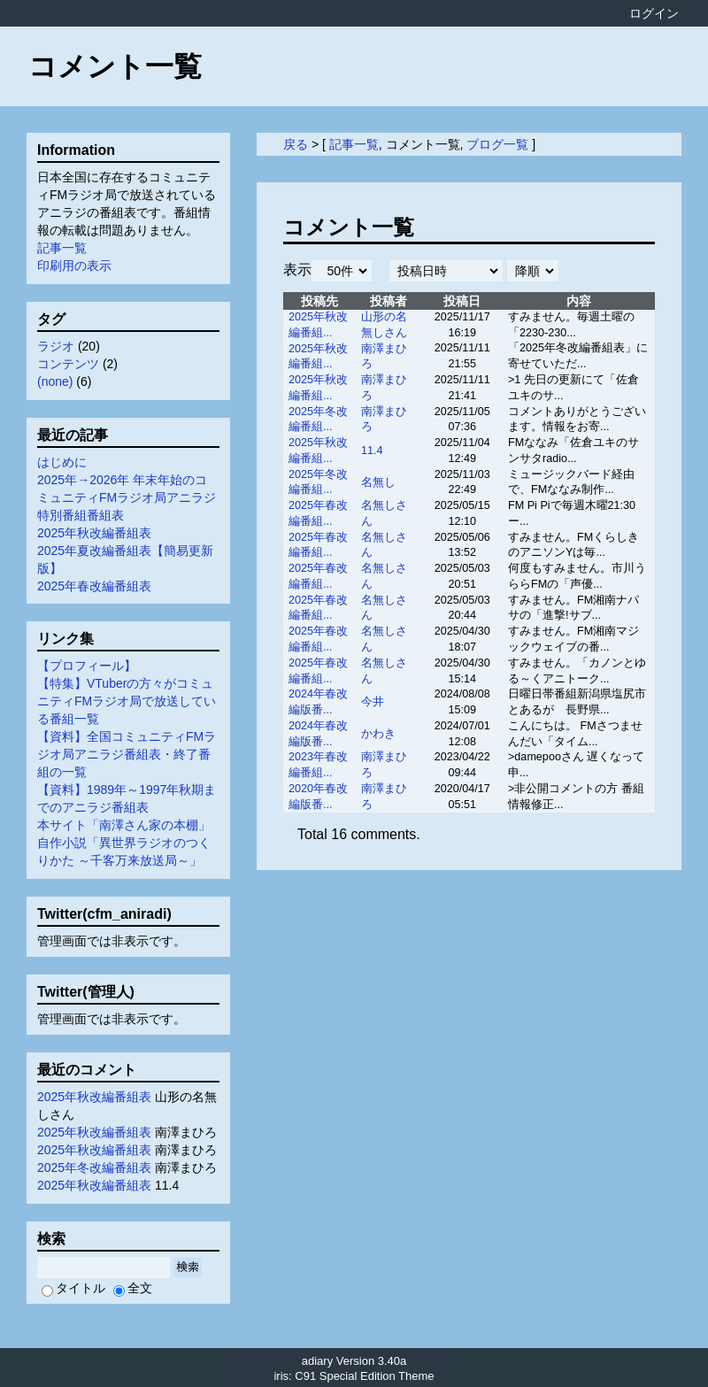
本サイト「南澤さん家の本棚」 (124, 825)
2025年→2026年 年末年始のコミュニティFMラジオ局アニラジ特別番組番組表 (126, 497)
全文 (132, 1288)
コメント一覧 (115, 66)
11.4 (372, 450)
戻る (295, 144)
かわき (378, 734)
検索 (187, 1267)
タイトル (73, 1288)
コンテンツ (68, 364)
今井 (372, 702)
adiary (317, 1361)
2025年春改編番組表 (94, 586)
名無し (378, 482)
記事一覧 (354, 144)
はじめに (62, 462)
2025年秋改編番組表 (94, 533)
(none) (55, 381)
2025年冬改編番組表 (94, 1167)
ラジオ (55, 346)
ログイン (654, 13)
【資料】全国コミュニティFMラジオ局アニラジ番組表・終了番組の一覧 (126, 754)
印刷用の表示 (74, 265)
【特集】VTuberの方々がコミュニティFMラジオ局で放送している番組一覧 (126, 701)
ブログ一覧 (497, 144)
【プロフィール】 (86, 666)
